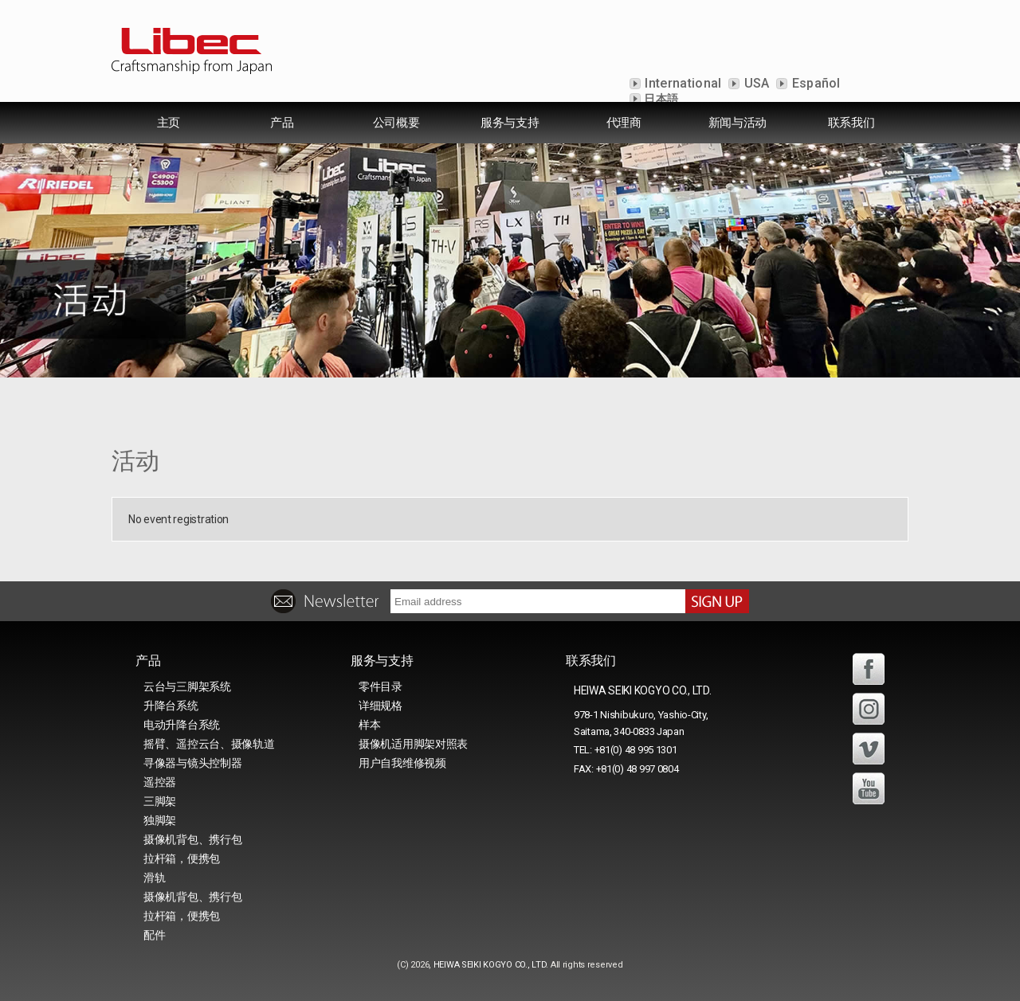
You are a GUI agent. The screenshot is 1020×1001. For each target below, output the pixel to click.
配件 (154, 935)
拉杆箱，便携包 (181, 858)
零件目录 (380, 686)
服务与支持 (510, 122)
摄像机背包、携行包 (192, 839)
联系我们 (851, 122)
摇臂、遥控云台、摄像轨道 (209, 743)
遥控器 (159, 782)
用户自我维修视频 (402, 763)
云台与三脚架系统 (187, 686)
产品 (281, 122)
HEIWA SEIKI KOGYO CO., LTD (490, 965)
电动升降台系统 (181, 724)
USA (754, 83)
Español (814, 83)
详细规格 (380, 705)
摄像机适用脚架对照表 (413, 743)
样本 (369, 724)
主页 (168, 122)
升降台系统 (170, 705)
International (681, 83)
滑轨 (154, 877)
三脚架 (159, 801)
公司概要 (396, 122)
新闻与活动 (737, 122)
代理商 (623, 122)
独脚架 (159, 820)
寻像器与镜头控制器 (192, 763)
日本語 (659, 98)
